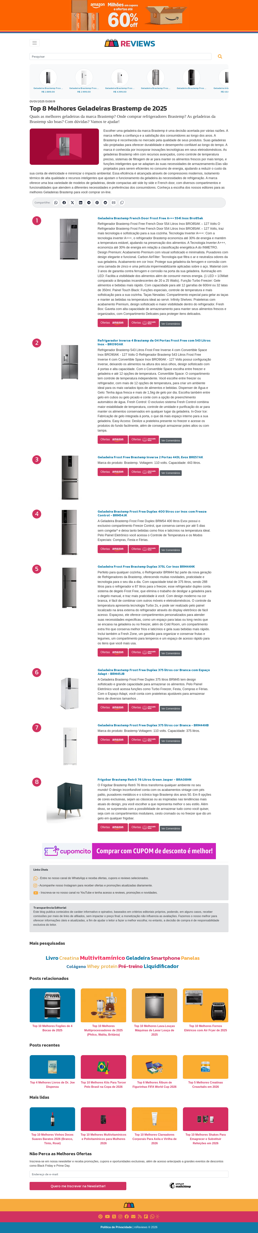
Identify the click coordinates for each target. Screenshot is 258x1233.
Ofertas (113, 323)
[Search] (120, 56)
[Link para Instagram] (120, 1216)
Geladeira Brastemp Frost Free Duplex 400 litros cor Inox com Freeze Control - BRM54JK (152, 513)
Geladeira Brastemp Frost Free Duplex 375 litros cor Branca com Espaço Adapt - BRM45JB (154, 672)
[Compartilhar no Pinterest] (97, 202)
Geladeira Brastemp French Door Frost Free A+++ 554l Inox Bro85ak (150, 218)
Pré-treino (130, 966)
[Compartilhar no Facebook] (64, 202)
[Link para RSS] (140, 1216)
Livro (52, 958)
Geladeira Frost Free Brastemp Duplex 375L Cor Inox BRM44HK (146, 566)
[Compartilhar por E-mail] (113, 202)
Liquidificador (161, 966)
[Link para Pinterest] (100, 1216)
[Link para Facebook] (127, 1216)
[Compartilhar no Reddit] (105, 202)
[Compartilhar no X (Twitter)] (72, 202)
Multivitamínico (102, 957)
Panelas (190, 958)
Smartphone (165, 958)
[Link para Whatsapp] (152, 1216)
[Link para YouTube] (107, 1216)
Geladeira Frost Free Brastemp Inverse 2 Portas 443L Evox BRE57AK (150, 457)
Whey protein (102, 966)
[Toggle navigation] (35, 42)
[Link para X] (114, 1216)
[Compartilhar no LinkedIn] (80, 202)
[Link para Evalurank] (157, 1216)
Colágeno (76, 966)
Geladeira (138, 958)
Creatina (69, 958)
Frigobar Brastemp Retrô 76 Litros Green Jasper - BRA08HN (144, 779)
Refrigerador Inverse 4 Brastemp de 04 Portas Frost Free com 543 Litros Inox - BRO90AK (154, 342)
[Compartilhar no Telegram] (88, 202)
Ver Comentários (170, 323)
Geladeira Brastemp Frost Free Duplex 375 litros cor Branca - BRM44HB (153, 725)
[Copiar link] (121, 202)
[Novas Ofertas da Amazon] (129, 15)
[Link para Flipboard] (146, 1216)
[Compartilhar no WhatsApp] (55, 202)
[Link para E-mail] (133, 1216)
